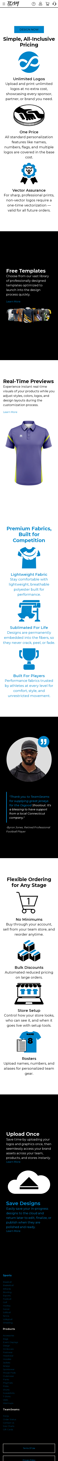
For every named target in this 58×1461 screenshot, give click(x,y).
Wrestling (8, 1322)
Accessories (8, 1335)
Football (7, 1299)
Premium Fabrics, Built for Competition (29, 534)
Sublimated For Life (29, 627)
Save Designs (23, 1203)
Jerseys (6, 1366)
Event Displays (10, 1342)
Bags (5, 1338)
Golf (5, 1302)
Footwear (8, 1352)
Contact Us (8, 1422)
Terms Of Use (29, 1448)
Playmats (8, 1382)
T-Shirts (7, 1396)
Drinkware (8, 1349)
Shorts (6, 1389)
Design (6, 1345)
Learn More (13, 301)
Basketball (8, 1285)
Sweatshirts (9, 1393)
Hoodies (7, 1359)
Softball (7, 1312)
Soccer (6, 1309)
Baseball (7, 1282)
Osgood (26, 805)
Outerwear (8, 1376)
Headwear (8, 1355)
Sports (7, 1275)
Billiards (7, 1288)
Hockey (7, 1305)
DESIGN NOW (29, 29)
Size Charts (8, 1426)
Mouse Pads (9, 1372)
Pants (6, 1379)
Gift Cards (8, 1429)
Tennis (6, 1316)
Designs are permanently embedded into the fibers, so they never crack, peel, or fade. (29, 638)
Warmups (8, 1403)
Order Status (9, 1419)
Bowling (7, 1292)
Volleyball (7, 1319)
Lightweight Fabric (29, 574)
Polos (6, 1386)
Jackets (6, 1362)
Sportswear (9, 1369)
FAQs (6, 1416)
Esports (7, 1295)
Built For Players (29, 676)
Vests (5, 1399)
